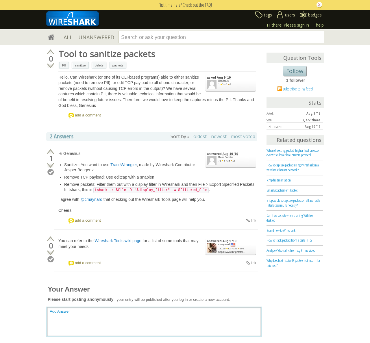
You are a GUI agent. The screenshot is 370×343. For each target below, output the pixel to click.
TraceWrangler (123, 164)
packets (117, 65)
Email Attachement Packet (282, 190)
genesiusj (223, 80)
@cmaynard (91, 199)
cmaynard (224, 244)
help (320, 25)
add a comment (88, 115)
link (253, 220)
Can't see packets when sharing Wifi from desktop (291, 218)
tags (268, 15)
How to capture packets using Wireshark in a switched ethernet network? (293, 167)
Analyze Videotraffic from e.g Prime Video (291, 250)
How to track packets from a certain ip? (289, 240)
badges (315, 15)
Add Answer (60, 311)
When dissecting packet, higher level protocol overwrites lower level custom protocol (293, 153)
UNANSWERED (96, 37)
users (290, 15)
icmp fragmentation (279, 180)
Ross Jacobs (225, 157)
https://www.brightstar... (231, 252)
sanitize (80, 65)
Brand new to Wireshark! (281, 230)
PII (64, 65)
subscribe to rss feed (298, 89)
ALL (68, 37)
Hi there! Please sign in (288, 25)
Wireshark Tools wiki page (118, 240)
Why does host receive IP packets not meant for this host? (293, 263)
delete (99, 65)
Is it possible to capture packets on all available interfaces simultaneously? (293, 203)
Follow (295, 71)
